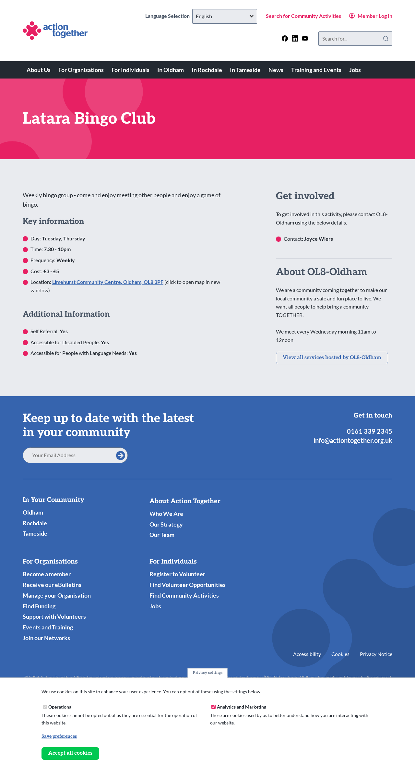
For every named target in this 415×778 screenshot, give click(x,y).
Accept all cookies (70, 753)
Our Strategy (166, 524)
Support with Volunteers (54, 616)
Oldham (33, 512)
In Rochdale (207, 69)
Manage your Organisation (57, 595)
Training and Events (316, 69)
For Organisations (81, 69)
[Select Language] (224, 16)
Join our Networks (46, 637)
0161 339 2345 (369, 431)
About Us (39, 69)
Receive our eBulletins (52, 584)
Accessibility (307, 654)
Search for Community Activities (303, 16)
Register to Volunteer (177, 573)
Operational (60, 707)
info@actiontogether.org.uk (353, 440)
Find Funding (39, 606)
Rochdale (35, 523)
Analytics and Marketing (241, 707)
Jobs (355, 69)
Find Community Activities (184, 595)
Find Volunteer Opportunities (187, 584)
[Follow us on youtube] (305, 38)
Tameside (35, 533)
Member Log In (375, 16)
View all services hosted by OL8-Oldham (332, 358)
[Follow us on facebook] (285, 38)
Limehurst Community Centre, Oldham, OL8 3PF (107, 282)
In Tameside (245, 69)
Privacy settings (207, 673)
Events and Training (48, 627)
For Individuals (130, 69)
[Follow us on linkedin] (295, 38)
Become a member (47, 573)
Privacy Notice (376, 654)
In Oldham (170, 69)
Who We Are (166, 513)
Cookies (340, 654)
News (275, 69)
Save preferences (59, 736)
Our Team (161, 534)
